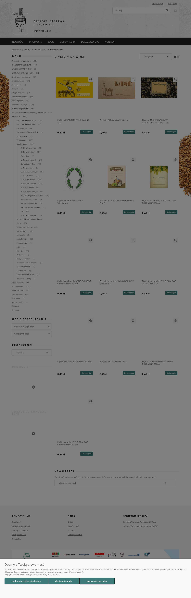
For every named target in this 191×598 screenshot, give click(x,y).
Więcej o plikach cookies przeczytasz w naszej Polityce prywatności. (32, 574)
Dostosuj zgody (63, 581)
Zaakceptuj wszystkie (97, 581)
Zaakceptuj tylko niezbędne (26, 581)
